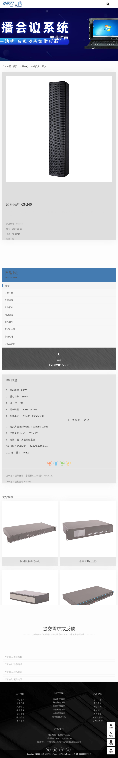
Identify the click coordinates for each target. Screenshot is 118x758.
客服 (111, 742)
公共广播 (59, 345)
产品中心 (24, 66)
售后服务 (20, 737)
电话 (111, 734)
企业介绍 (20, 733)
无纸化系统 (98, 733)
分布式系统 (98, 737)
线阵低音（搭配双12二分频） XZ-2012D (34, 537)
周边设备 (98, 729)
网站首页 (20, 715)
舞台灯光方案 (59, 716)
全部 (59, 337)
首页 (15, 66)
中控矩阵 (98, 726)
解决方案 (20, 719)
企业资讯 (20, 729)
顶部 (111, 750)
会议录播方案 (59, 727)
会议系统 (98, 719)
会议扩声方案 (59, 713)
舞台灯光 (98, 722)
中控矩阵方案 (59, 723)
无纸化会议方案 (59, 730)
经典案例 (20, 726)
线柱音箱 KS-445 (23, 543)
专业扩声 (35, 66)
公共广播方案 (59, 720)
